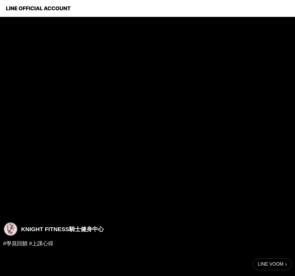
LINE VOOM (270, 264)
